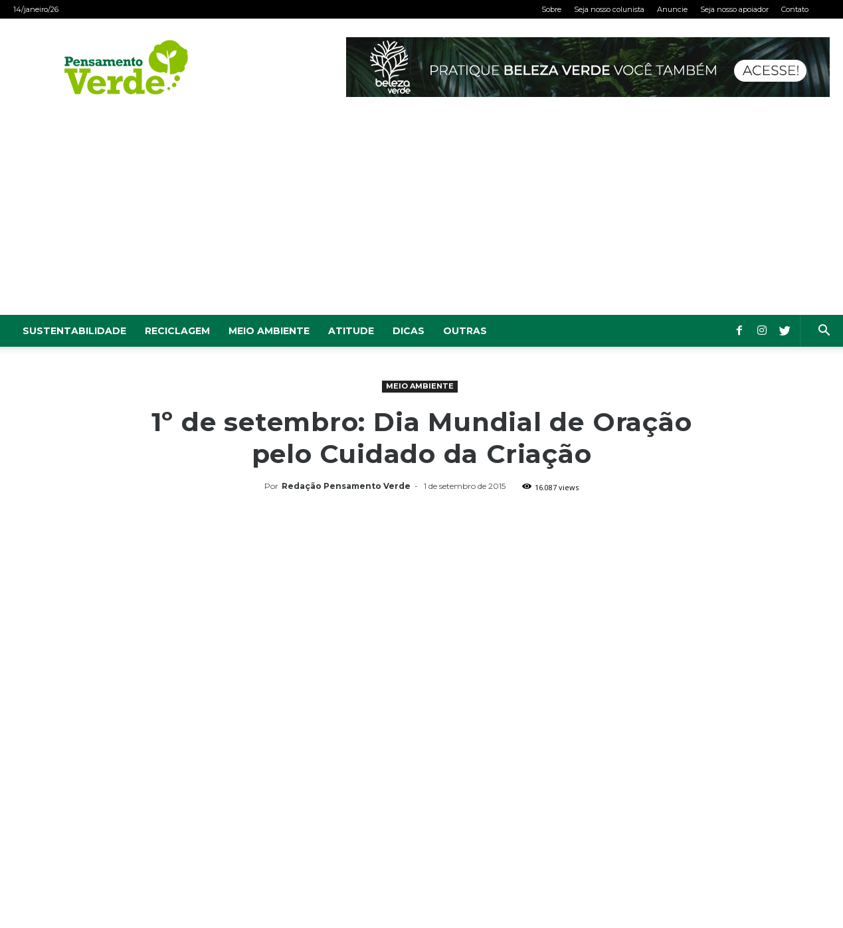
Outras (465, 331)
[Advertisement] (421, 215)
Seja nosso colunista (609, 9)
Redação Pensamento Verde (346, 486)
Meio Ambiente (269, 331)
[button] (824, 331)
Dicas (408, 331)
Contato (794, 9)
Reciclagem (177, 331)
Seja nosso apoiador (734, 9)
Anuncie (672, 9)
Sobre (551, 9)
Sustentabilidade (74, 331)
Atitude (351, 331)
